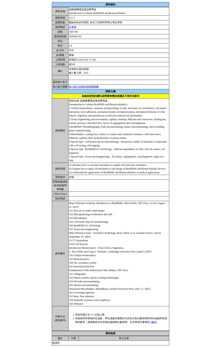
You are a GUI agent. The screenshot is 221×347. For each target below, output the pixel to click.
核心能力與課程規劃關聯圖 (84, 86)
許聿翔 (72, 27)
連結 (153, 322)
